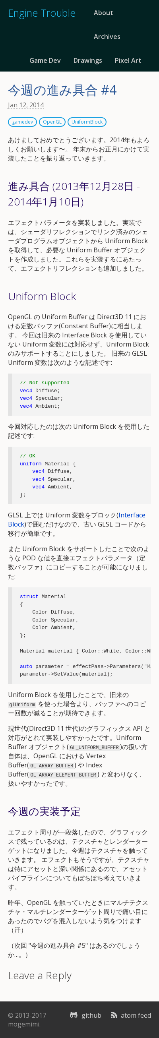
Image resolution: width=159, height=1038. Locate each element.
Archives (107, 36)
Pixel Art (128, 60)
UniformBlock (87, 121)
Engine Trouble (42, 12)
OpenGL (52, 121)
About (103, 12)
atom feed (130, 1015)
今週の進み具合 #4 (62, 89)
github (84, 1015)
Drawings (88, 60)
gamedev (22, 121)
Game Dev (45, 60)
